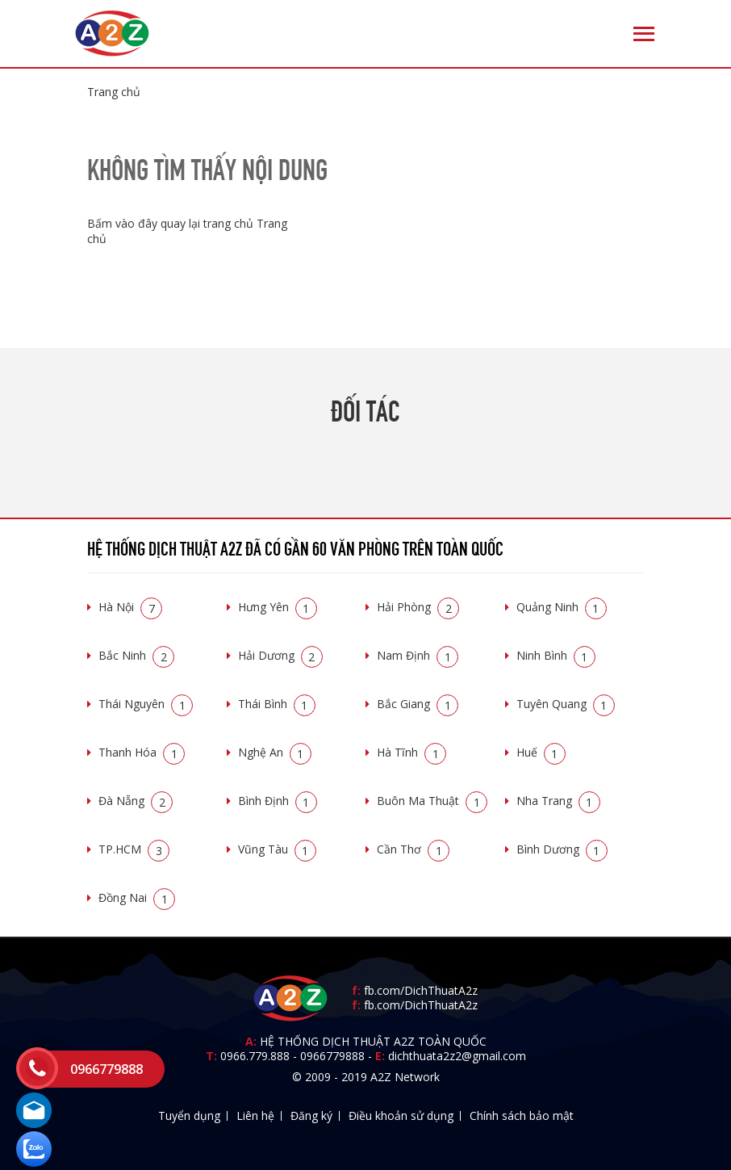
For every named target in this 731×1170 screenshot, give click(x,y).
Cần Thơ (413, 849)
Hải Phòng (418, 606)
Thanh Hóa (141, 752)
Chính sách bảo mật (522, 1115)
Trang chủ (113, 91)
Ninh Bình (555, 655)
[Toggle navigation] (644, 34)
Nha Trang (558, 800)
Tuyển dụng (189, 1115)
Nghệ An (274, 752)
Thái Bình (276, 703)
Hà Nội (130, 606)
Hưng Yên (277, 606)
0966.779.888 (255, 1055)
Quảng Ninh (561, 606)
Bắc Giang (417, 703)
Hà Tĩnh (411, 752)
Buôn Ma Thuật (432, 800)
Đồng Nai (136, 897)
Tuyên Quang (565, 703)
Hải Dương (280, 655)
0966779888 (332, 1055)
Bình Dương (562, 849)
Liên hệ (255, 1115)
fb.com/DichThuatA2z (421, 990)
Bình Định (277, 800)
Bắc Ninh (136, 655)
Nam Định (417, 655)
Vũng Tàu (277, 849)
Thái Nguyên (145, 703)
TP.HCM (133, 849)
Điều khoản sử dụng (401, 1115)
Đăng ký (311, 1115)
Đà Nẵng (135, 800)
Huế (541, 752)
